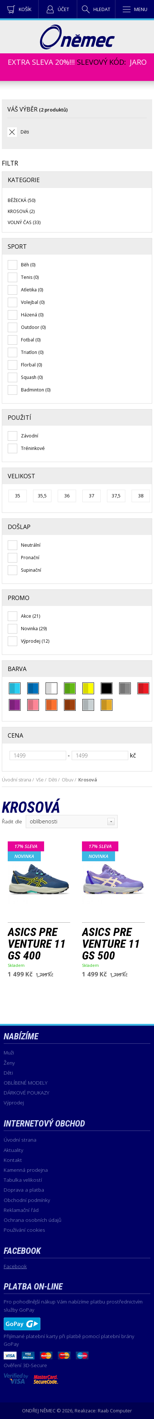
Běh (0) (28, 265)
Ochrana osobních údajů (32, 1219)
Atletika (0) (32, 290)
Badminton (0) (35, 390)
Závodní (29, 436)
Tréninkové (33, 448)
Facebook (15, 1266)
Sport (17, 246)
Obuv (68, 779)
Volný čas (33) (24, 222)
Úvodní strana (16, 779)
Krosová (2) (21, 211)
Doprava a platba (24, 1189)
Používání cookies (24, 1229)
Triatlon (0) (32, 352)
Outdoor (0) (33, 327)
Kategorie (24, 180)
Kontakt (13, 1159)
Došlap (19, 527)
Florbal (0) (31, 365)
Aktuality (13, 1149)
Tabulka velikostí (23, 1179)
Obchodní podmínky (27, 1199)
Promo (18, 598)
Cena (15, 735)
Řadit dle (12, 821)
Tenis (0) (30, 277)
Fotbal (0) (30, 340)
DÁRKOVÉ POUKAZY (26, 1092)
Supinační (31, 570)
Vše (40, 779)
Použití (19, 418)
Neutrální (30, 545)
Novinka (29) (34, 628)
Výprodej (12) (35, 641)
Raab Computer (115, 1410)
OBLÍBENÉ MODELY (25, 1082)
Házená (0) (32, 315)
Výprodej (14, 1102)
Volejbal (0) (32, 302)
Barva (17, 669)
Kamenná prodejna (26, 1169)
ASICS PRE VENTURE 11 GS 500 (111, 943)
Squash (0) (32, 377)
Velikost (21, 476)
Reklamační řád (21, 1209)
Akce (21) (30, 616)
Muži (9, 1052)
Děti (25, 132)
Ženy (9, 1062)
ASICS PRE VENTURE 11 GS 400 (37, 943)
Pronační (30, 557)
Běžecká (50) (21, 200)
